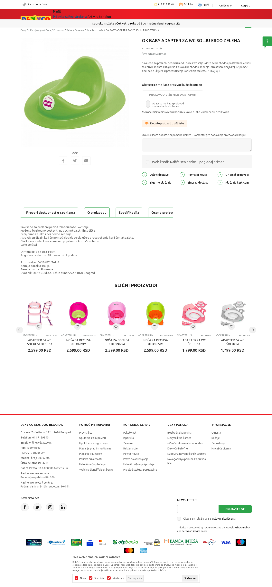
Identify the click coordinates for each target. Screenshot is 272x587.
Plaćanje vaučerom (90, 463)
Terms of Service (191, 541)
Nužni (83, 578)
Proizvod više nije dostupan (172, 94)
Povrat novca (131, 463)
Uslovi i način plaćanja (92, 474)
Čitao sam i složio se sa (209, 528)
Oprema (79, 30)
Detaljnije (214, 71)
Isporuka (128, 447)
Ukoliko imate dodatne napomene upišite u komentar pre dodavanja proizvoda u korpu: (194, 135)
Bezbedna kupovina (179, 442)
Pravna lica (85, 442)
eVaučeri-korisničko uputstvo (185, 453)
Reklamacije (130, 458)
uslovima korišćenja (224, 528)
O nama (216, 442)
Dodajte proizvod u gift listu (164, 123)
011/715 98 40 (150, 23)
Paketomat (129, 442)
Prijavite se (235, 518)
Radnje (215, 447)
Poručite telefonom (127, 23)
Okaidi (130, 14)
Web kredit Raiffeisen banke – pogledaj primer (188, 162)
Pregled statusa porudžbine (140, 479)
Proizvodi (58, 30)
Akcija (86, 14)
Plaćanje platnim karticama (95, 458)
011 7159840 (40, 447)
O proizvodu (36, 212)
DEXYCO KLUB (107, 14)
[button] (38, 336)
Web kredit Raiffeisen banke (96, 479)
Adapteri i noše (95, 30)
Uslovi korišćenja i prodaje (139, 474)
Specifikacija (68, 212)
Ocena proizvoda (104, 212)
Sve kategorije (66, 14)
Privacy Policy (242, 537)
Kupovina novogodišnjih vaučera (186, 463)
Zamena (128, 453)
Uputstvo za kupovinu (92, 447)
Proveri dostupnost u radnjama (51, 222)
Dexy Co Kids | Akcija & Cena (36, 30)
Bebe (69, 30)
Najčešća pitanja (221, 458)
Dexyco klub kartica (179, 447)
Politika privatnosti (90, 468)
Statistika (99, 578)
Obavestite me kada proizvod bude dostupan (172, 84)
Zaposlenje (218, 453)
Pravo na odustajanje (135, 468)
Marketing (118, 578)
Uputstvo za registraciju (93, 453)
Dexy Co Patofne (177, 458)
